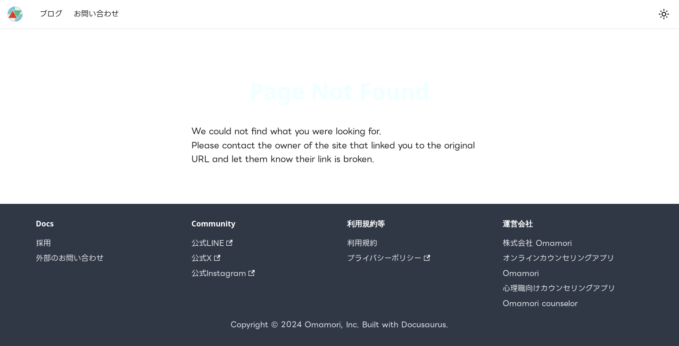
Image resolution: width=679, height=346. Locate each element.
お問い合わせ (96, 14)
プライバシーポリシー (388, 258)
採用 (43, 243)
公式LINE (211, 243)
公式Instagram (223, 273)
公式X (205, 258)
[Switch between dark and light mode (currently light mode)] (663, 14)
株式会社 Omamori (537, 243)
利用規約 (362, 243)
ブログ (51, 14)
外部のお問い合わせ (70, 258)
